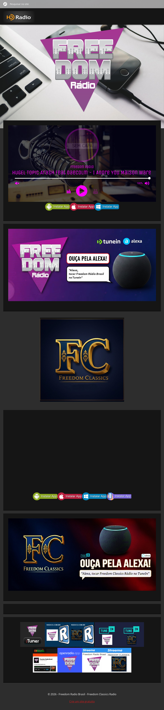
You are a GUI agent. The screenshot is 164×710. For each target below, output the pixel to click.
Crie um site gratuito (82, 701)
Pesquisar (5, 4)
